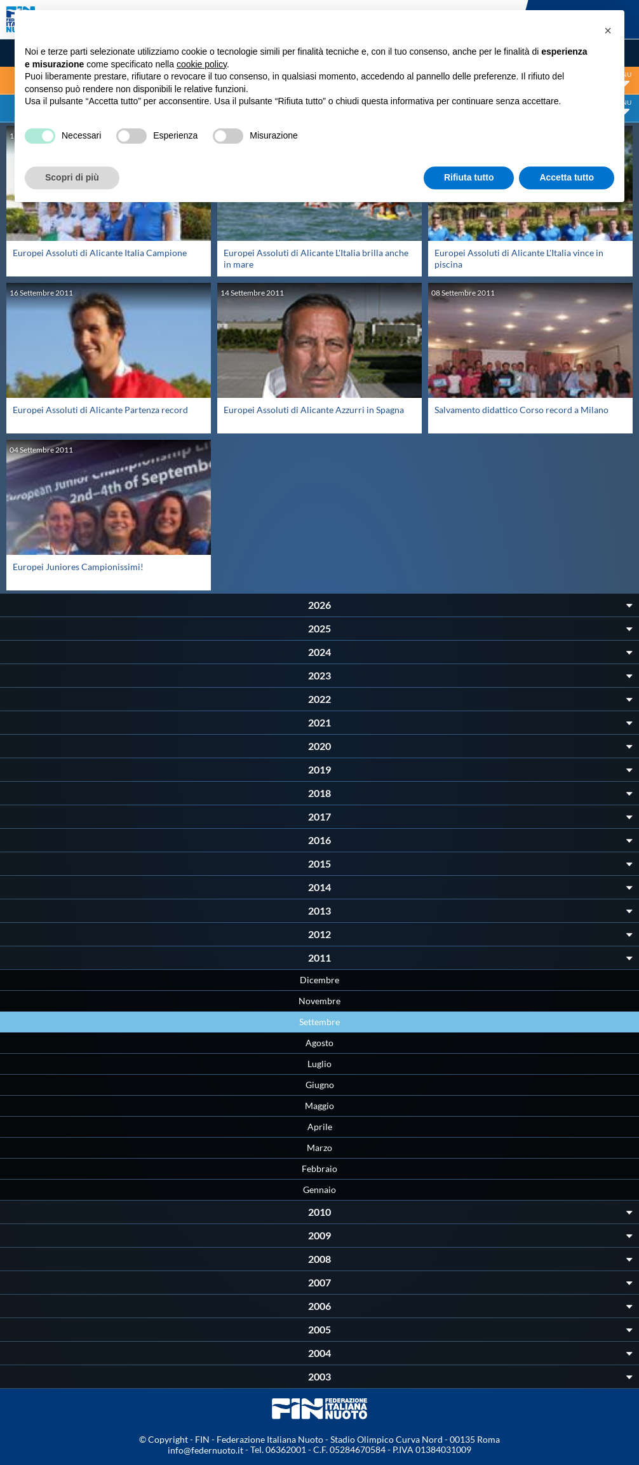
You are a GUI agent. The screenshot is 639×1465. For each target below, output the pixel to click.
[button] (608, 30)
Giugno (320, 1084)
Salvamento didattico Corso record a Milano (521, 409)
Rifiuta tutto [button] (469, 177)
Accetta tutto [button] (566, 177)
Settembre (319, 1021)
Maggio (319, 1105)
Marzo (319, 1147)
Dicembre (319, 979)
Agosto (319, 1042)
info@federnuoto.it (205, 1450)
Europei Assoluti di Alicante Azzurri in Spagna (314, 409)
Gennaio (319, 1189)
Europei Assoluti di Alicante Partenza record (100, 409)
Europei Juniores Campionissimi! (78, 566)
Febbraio (319, 1168)
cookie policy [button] (202, 64)
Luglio (319, 1063)
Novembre (319, 1000)
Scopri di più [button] (72, 177)
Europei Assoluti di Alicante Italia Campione (100, 252)
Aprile (319, 1126)
